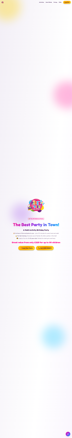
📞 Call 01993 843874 (44, 248)
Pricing (55, 2)
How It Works (49, 2)
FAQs (60, 2)
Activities (41, 2)
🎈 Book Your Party (27, 248)
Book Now (67, 2)
